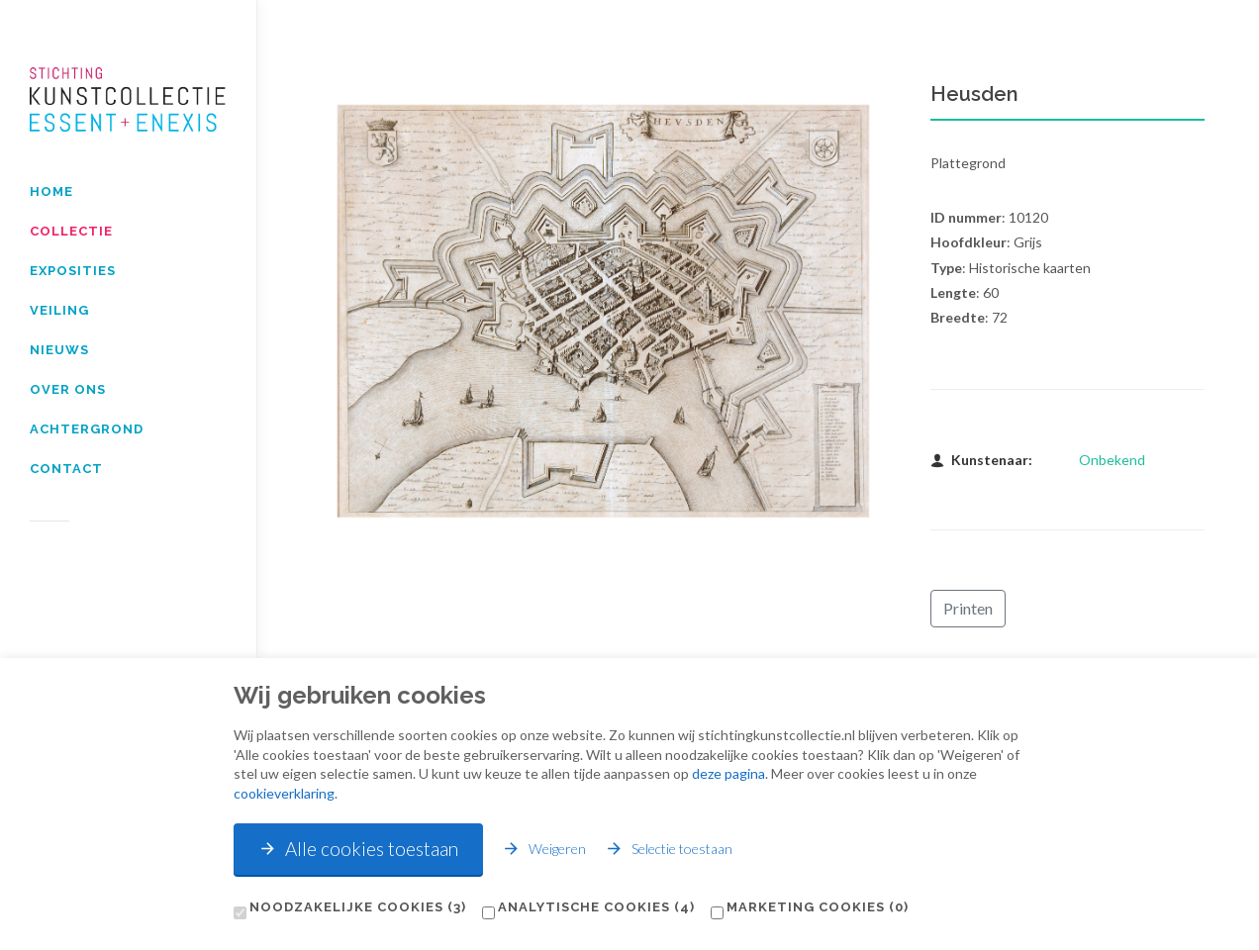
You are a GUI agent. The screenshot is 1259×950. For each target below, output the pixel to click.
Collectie (71, 231)
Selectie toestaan (668, 848)
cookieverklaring (284, 793)
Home (51, 191)
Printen (968, 608)
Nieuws (59, 349)
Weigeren (544, 848)
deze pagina (728, 773)
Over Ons (68, 389)
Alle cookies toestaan (358, 848)
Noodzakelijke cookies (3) (357, 907)
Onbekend (1112, 459)
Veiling (59, 310)
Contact (66, 468)
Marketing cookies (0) (817, 907)
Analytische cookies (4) (596, 907)
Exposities (73, 270)
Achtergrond (87, 429)
